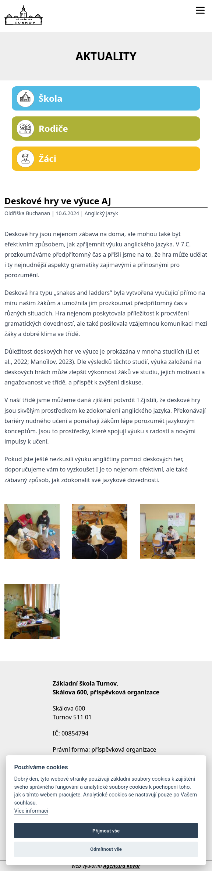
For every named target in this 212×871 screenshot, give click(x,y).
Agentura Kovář (121, 865)
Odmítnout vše (106, 849)
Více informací (31, 811)
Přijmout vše (106, 831)
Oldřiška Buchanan (27, 213)
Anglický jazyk (101, 213)
